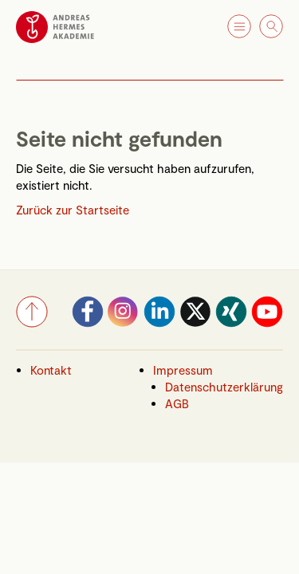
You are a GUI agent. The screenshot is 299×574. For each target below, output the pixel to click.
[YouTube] (267, 323)
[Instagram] (124, 323)
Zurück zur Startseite (72, 209)
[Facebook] (88, 323)
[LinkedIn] (159, 323)
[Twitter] (195, 323)
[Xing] (231, 323)
